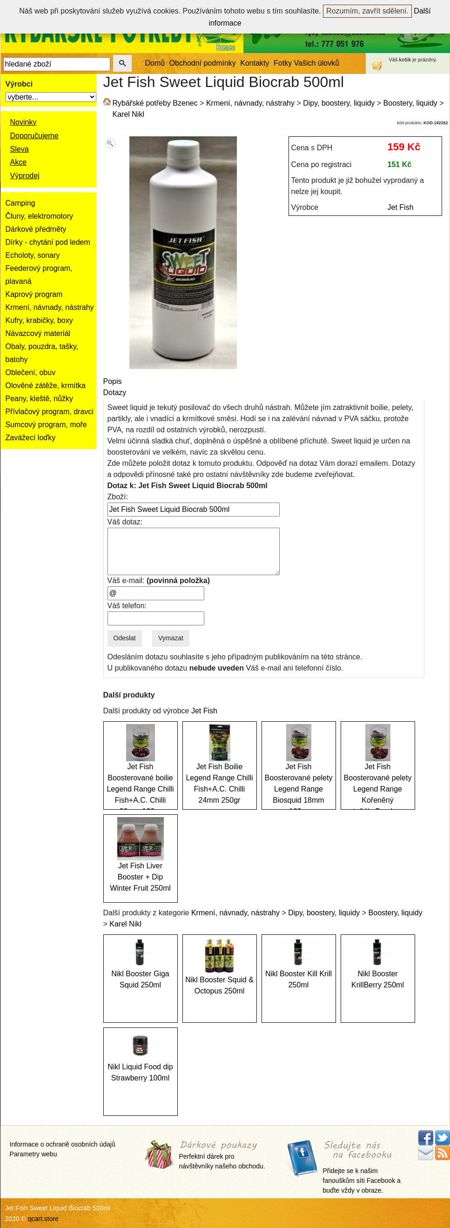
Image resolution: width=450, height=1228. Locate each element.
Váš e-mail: (158, 580)
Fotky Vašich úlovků (306, 63)
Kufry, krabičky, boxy (39, 320)
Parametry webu (33, 1154)
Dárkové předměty (36, 229)
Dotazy (115, 392)
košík (405, 59)
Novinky (23, 122)
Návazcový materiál (38, 333)
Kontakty (254, 63)
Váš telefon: (127, 606)
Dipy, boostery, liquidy (339, 103)
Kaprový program (34, 294)
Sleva (19, 149)
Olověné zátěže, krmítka (46, 385)
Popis (112, 381)
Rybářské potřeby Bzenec (155, 103)
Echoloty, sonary (33, 255)
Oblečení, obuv (31, 372)
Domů (155, 63)
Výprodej (25, 176)
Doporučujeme (34, 136)
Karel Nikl (128, 114)
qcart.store (43, 1218)
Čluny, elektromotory (40, 216)
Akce (18, 162)
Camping (20, 203)
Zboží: (117, 497)
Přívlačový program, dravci (50, 412)
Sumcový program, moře (46, 425)
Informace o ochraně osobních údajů (62, 1144)
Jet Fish (401, 207)
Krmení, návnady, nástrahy (50, 307)
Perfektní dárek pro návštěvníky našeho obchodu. (222, 1155)
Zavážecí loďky (31, 438)
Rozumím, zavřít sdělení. (367, 11)
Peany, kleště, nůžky (40, 399)
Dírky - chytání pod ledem (48, 242)
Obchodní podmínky (202, 63)
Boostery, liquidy (410, 103)
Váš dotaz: (125, 522)
